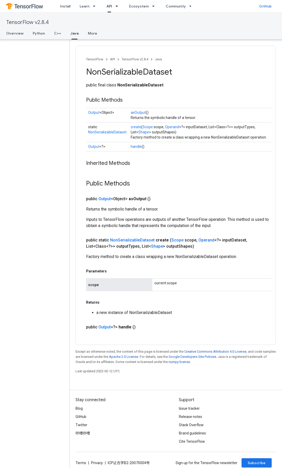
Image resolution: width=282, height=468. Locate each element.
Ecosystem (139, 6)
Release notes (190, 417)
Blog (79, 408)
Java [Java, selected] (74, 33)
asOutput (138, 112)
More (92, 33)
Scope (148, 127)
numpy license (179, 362)
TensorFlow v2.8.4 (27, 22)
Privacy (97, 463)
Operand (172, 127)
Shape (143, 132)
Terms (81, 463)
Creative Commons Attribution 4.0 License (215, 351)
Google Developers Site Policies (192, 357)
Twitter (81, 425)
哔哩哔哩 (83, 433)
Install (65, 6)
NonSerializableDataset (107, 132)
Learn (84, 6)
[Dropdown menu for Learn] (95, 6)
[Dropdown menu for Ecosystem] (155, 6)
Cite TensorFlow (192, 441)
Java (158, 59)
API (112, 59)
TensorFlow (94, 59)
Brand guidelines (192, 433)
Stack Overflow (191, 425)
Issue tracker (189, 408)
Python (39, 33)
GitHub (265, 6)
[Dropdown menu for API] (118, 6)
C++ (57, 33)
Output (93, 112)
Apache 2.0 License (123, 357)
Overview (14, 33)
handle (136, 146)
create (136, 127)
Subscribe (257, 463)
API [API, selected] (109, 6)
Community (176, 6)
